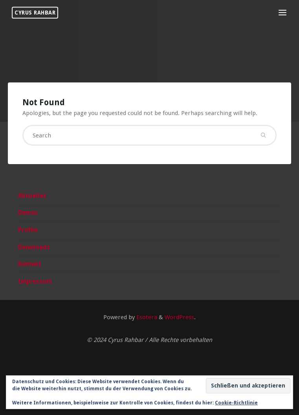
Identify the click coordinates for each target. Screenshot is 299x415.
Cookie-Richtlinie (236, 403)
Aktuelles (32, 195)
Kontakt (29, 264)
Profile (28, 230)
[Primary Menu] (282, 13)
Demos (28, 212)
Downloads (34, 247)
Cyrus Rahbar (35, 12)
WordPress (179, 317)
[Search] (263, 135)
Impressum (35, 281)
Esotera (146, 317)
